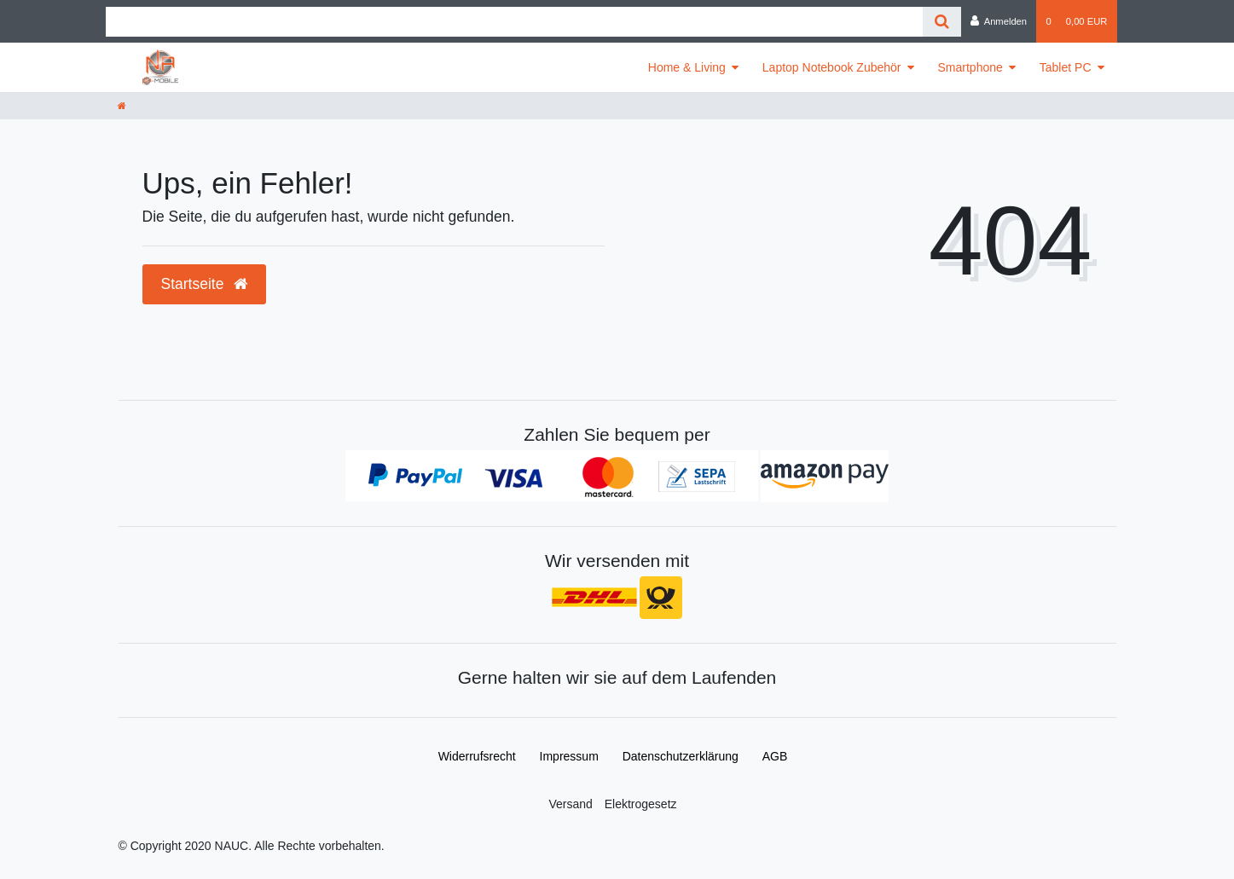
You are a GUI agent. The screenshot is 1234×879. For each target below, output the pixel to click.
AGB (775, 756)
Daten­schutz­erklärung (681, 756)
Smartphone (970, 67)
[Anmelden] (999, 21)
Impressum (569, 756)
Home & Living (687, 67)
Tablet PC (1066, 67)
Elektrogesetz (641, 804)
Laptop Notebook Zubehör (831, 67)
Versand (570, 804)
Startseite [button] (204, 283)
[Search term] (514, 22)
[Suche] (942, 22)
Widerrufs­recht (477, 756)
